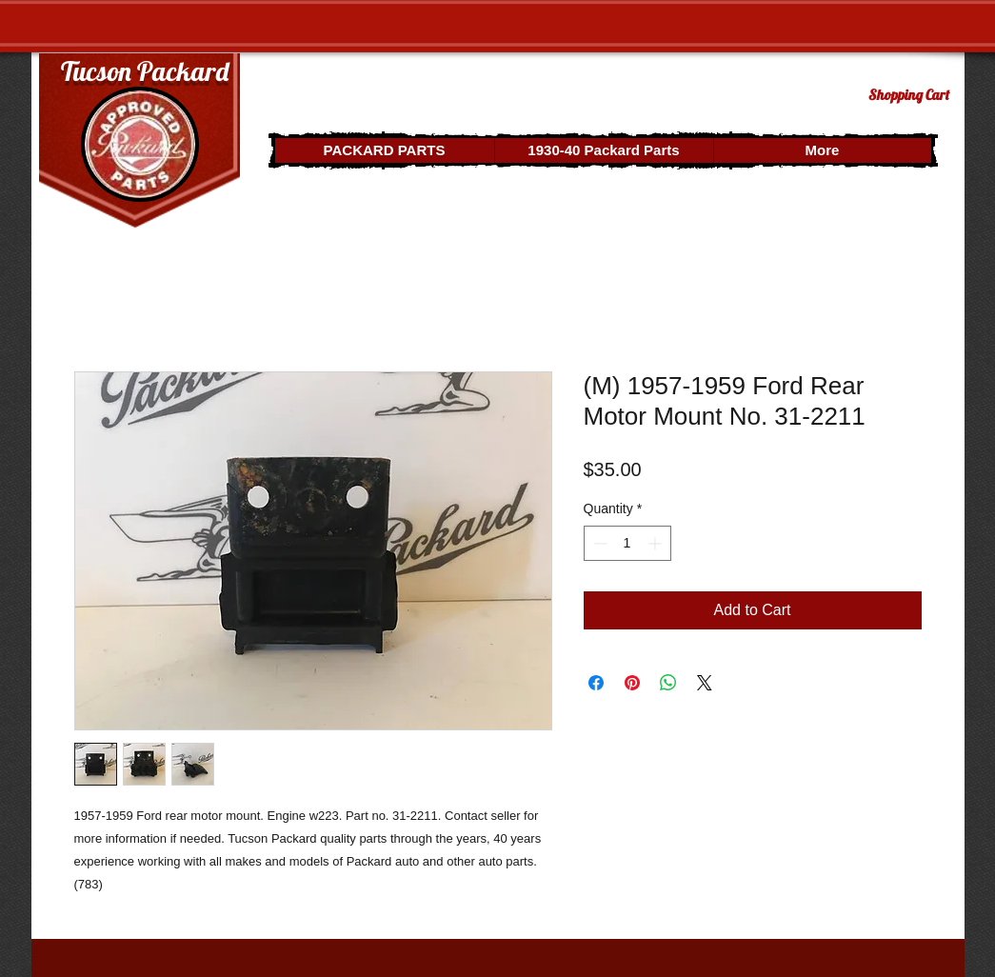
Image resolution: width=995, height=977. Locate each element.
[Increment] (656, 543)
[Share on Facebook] (596, 682)
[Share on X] (704, 682)
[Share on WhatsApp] (668, 682)
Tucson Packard (145, 71)
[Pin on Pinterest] (632, 682)
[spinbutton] (627, 543)
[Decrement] (598, 543)
